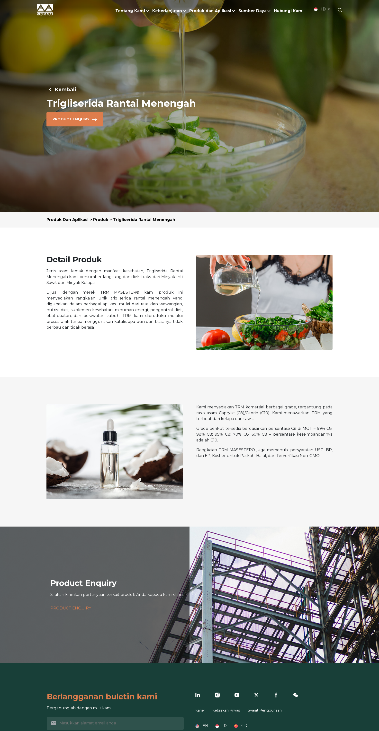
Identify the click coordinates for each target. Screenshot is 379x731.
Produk (100, 219)
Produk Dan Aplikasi (67, 219)
